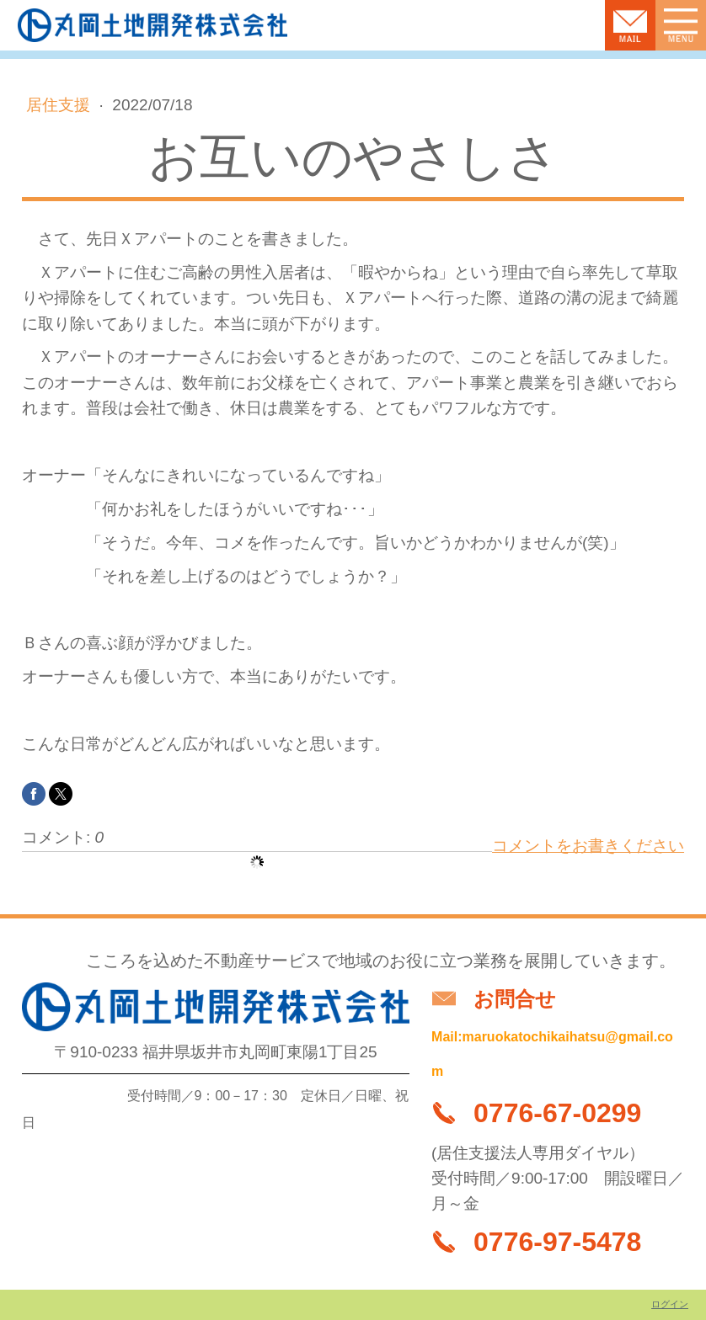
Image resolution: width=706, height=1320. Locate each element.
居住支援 (60, 105)
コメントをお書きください (588, 845)
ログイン (669, 1304)
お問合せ (514, 998)
